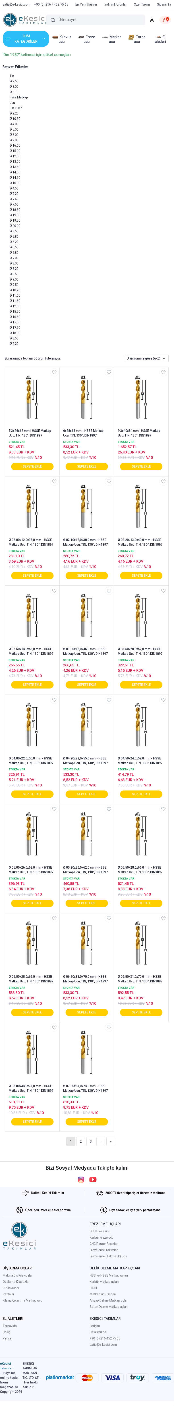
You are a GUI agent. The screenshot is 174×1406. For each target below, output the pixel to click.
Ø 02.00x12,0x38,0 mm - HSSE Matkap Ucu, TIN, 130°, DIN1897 (31, 542)
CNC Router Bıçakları (104, 1244)
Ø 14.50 (15, 177)
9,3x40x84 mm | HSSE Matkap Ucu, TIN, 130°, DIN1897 (139, 433)
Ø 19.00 (15, 215)
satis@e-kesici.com (103, 1344)
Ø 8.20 (14, 268)
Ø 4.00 (14, 124)
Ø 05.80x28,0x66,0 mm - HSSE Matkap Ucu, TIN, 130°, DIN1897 (31, 979)
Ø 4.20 (14, 343)
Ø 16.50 (15, 317)
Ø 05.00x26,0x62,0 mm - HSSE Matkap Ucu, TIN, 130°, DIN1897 (31, 870)
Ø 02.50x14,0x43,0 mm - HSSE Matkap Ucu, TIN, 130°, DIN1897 (31, 651)
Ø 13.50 (15, 167)
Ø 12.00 (15, 156)
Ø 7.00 (14, 258)
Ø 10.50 (15, 119)
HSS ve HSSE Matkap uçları (109, 1275)
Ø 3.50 (14, 338)
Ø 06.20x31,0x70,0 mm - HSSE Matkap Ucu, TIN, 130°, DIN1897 (85, 979)
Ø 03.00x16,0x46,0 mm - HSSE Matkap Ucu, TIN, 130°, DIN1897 (85, 651)
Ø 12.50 (15, 306)
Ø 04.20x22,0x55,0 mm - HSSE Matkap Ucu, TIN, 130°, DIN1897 (85, 761)
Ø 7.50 (14, 204)
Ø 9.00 (14, 279)
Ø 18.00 (15, 333)
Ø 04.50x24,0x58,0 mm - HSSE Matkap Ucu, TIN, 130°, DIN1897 (140, 761)
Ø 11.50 (15, 301)
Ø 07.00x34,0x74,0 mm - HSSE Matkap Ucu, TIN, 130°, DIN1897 (85, 1088)
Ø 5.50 (14, 231)
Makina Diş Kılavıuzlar (18, 1275)
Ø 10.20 (15, 290)
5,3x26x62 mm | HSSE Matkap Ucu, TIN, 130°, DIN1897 (30, 433)
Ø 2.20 (14, 113)
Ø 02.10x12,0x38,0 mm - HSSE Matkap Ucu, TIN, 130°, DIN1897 (85, 542)
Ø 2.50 (14, 81)
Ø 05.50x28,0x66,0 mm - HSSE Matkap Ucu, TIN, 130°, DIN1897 (140, 870)
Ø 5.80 (14, 236)
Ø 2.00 (14, 140)
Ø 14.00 (15, 172)
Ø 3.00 (14, 86)
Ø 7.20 (14, 194)
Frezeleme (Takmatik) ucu (108, 1256)
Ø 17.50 (15, 327)
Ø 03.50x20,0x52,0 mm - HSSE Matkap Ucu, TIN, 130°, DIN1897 (140, 651)
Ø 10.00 (15, 183)
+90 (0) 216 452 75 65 (105, 1338)
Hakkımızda (98, 1332)
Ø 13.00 (15, 161)
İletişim (95, 1326)
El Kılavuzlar (11, 1288)
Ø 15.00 (15, 151)
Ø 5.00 (14, 129)
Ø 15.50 (15, 311)
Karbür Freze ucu (102, 1237)
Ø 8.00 (14, 263)
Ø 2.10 (14, 92)
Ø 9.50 (14, 285)
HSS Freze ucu (100, 1231)
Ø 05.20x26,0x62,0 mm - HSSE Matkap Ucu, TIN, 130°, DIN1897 (85, 870)
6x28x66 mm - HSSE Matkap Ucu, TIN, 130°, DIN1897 (83, 433)
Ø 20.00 (15, 226)
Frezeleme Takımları (104, 1250)
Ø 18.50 (15, 210)
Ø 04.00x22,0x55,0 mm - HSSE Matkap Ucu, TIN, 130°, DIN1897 (31, 761)
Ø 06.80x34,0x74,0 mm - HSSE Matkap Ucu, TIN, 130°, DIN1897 (31, 1088)
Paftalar (8, 1294)
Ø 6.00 (14, 135)
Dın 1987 (16, 108)
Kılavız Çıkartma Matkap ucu (22, 1300)
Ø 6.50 (14, 247)
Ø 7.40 (14, 199)
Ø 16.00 (15, 145)
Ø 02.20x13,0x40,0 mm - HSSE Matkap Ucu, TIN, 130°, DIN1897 (140, 542)
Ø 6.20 (14, 242)
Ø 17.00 (15, 322)
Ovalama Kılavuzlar (16, 1281)
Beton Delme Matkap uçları (109, 1306)
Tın (12, 76)
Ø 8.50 (14, 274)
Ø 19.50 (15, 220)
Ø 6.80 (14, 252)
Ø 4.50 (14, 188)
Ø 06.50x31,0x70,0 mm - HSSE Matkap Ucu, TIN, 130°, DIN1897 (140, 979)
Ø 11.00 (15, 295)
